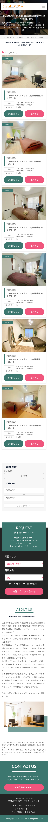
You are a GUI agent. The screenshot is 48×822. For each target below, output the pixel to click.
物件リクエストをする (24, 591)
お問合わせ (31, 812)
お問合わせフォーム (24, 787)
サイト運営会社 (18, 812)
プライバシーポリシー (24, 809)
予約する (34, 113)
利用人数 (9, 570)
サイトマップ (29, 805)
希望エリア (10, 556)
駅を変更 (24, 476)
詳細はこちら (13, 113)
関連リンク (17, 805)
